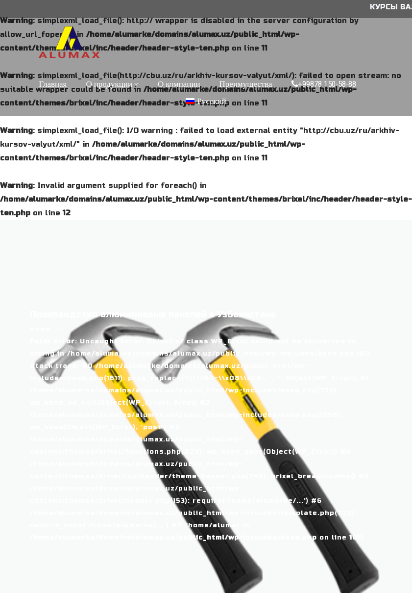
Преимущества (245, 84)
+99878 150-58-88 (323, 84)
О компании (179, 84)
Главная (53, 84)
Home (40, 329)
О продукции (109, 84)
